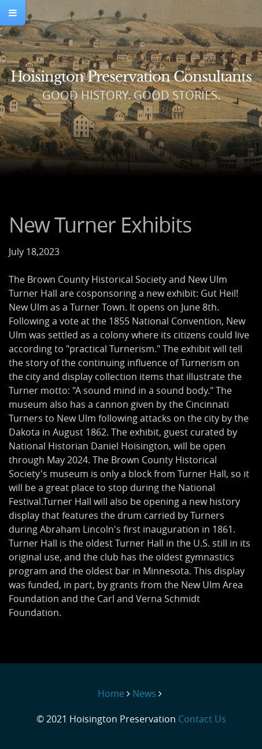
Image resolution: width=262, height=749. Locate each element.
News (144, 693)
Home (111, 693)
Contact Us (202, 719)
